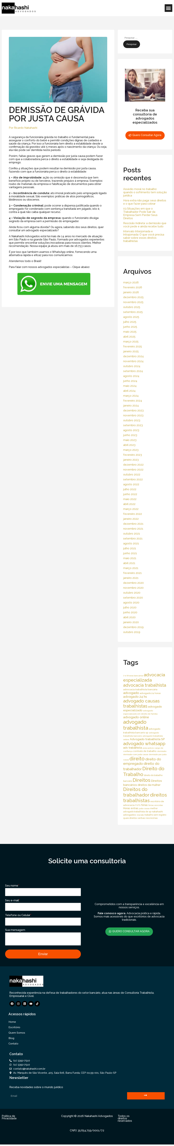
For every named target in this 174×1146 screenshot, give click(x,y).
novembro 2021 (133, 528)
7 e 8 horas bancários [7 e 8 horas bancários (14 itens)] (133, 675)
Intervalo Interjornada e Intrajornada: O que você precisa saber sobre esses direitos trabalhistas (143, 236)
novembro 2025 (133, 302)
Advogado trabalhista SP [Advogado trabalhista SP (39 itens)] (147, 739)
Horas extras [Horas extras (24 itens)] (130, 808)
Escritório (14, 1028)
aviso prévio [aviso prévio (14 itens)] (148, 748)
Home (12, 1023)
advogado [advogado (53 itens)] (131, 693)
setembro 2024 (133, 371)
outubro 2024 (131, 366)
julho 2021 (129, 548)
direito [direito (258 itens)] (137, 759)
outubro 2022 (131, 474)
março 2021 (130, 568)
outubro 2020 (131, 592)
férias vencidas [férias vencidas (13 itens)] (155, 805)
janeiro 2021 (130, 578)
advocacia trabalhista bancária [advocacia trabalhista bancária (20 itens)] (140, 689)
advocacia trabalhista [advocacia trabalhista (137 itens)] (144, 685)
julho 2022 (129, 489)
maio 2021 (129, 558)
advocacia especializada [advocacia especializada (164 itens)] (144, 677)
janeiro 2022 (131, 518)
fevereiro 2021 (132, 573)
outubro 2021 (131, 533)
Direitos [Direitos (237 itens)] (141, 780)
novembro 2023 (133, 415)
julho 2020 (129, 607)
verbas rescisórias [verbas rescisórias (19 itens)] (147, 818)
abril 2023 (129, 445)
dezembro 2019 (133, 627)
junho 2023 (130, 435)
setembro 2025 (133, 312)
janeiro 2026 (131, 292)
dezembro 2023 (133, 410)
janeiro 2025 (131, 351)
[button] (168, 8)
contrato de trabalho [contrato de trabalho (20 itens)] (144, 751)
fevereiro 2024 (132, 400)
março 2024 (131, 395)
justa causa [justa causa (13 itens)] (144, 808)
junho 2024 (130, 381)
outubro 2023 (131, 420)
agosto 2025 (131, 317)
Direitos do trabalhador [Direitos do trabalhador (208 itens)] (136, 792)
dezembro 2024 (133, 356)
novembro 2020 (133, 587)
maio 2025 (129, 331)
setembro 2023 (133, 425)
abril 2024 (129, 390)
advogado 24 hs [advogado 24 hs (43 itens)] (135, 696)
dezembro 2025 (133, 297)
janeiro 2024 (131, 405)
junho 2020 (130, 612)
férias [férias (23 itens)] (144, 805)
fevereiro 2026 (132, 287)
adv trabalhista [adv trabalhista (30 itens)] (132, 747)
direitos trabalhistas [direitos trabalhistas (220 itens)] (145, 797)
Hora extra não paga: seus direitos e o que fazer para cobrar (144, 202)
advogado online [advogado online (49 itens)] (136, 717)
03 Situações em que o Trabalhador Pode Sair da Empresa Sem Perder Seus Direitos (140, 213)
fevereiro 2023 (132, 454)
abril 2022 (129, 504)
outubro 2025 (131, 307)
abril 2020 (129, 617)
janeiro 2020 (131, 622)
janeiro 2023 (131, 459)
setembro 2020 (133, 597)
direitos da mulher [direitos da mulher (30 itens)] (149, 785)
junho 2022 (130, 494)
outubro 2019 (131, 632)
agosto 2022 (131, 484)
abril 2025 (129, 336)
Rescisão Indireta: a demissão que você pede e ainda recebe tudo (144, 225)
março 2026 (131, 282)
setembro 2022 (133, 479)
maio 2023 (129, 440)
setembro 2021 (133, 538)
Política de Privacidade (9, 1119)
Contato (13, 1045)
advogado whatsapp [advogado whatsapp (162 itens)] (144, 743)
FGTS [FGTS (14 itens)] (137, 805)
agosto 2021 (131, 543)
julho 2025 (129, 321)
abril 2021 (129, 563)
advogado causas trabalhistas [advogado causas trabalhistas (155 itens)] (141, 703)
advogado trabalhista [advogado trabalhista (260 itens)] (135, 725)
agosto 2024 (131, 376)
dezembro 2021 (133, 523)
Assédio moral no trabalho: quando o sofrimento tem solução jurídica (145, 192)
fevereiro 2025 (132, 346)
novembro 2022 (133, 469)
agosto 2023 (131, 430)
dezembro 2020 (133, 582)
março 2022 (130, 509)
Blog (11, 1039)
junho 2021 (130, 553)
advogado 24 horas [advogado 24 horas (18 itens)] (150, 693)
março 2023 (130, 450)
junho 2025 (130, 326)
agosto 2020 (131, 602)
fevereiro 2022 (132, 514)
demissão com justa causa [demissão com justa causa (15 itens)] (135, 754)
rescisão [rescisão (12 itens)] (140, 815)
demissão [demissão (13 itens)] (161, 751)
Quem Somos (16, 1034)
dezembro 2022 (133, 464)
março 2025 (130, 341)
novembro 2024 (133, 361)
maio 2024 (130, 385)
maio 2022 (129, 499)
